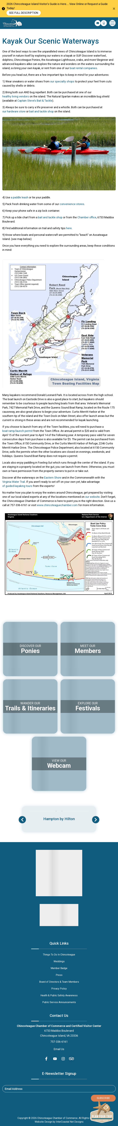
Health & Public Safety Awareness (59, 995)
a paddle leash (19, 197)
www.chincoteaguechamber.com (57, 505)
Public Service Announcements (59, 1002)
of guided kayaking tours (17, 486)
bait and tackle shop (41, 111)
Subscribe (103, 1098)
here (69, 228)
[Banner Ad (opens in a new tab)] (59, 816)
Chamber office (86, 217)
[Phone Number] (104, 23)
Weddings (59, 961)
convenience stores (72, 204)
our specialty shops (62, 81)
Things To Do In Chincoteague (59, 954)
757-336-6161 (59, 1041)
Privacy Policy (59, 988)
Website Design (43, 1121)
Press (59, 975)
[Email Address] (98, 23)
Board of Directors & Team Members (59, 981)
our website (92, 496)
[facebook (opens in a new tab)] (46, 1058)
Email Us (59, 1049)
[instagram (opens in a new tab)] (63, 1058)
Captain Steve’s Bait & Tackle (34, 100)
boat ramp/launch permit (17, 430)
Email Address (13, 1088)
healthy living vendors (15, 96)
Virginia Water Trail (13, 481)
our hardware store (14, 111)
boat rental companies (83, 68)
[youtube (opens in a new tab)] (55, 1058)
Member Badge (59, 968)
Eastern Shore (52, 477)
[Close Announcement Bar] (114, 8)
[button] (22, 820)
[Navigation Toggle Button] (112, 23)
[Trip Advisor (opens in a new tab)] (71, 1058)
